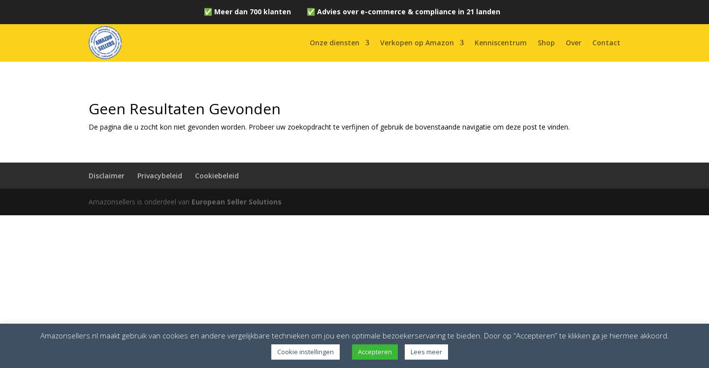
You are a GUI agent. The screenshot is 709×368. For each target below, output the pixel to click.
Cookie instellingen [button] (305, 351)
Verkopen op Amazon (417, 42)
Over (573, 42)
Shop (546, 42)
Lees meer (426, 351)
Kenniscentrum (501, 42)
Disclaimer (107, 175)
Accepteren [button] (375, 351)
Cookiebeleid (217, 175)
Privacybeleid (159, 175)
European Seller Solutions (237, 201)
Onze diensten (334, 42)
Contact (606, 42)
